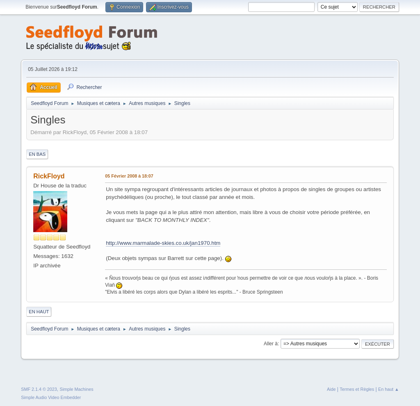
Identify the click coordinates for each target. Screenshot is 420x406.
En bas (37, 154)
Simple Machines (77, 389)
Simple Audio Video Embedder (51, 397)
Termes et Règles (357, 389)
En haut (39, 311)
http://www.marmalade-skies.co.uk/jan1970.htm (163, 243)
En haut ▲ (388, 389)
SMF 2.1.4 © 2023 (39, 389)
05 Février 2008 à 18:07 (129, 175)
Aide (331, 389)
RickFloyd (48, 176)
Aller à (271, 344)
